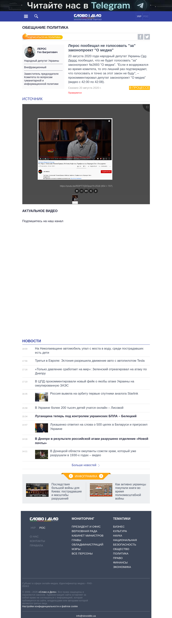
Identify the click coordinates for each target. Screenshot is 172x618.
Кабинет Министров (87, 535)
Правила (36, 545)
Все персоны (82, 553)
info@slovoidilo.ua (86, 615)
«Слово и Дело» (47, 592)
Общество (121, 549)
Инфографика (86, 476)
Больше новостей (86, 465)
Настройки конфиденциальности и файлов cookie (50, 606)
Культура (120, 531)
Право (118, 558)
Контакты (37, 541)
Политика (120, 553)
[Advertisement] (86, 261)
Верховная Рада (84, 531)
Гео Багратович (49, 50)
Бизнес (119, 526)
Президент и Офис (86, 526)
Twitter (147, 37)
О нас (34, 536)
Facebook (140, 37)
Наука (117, 535)
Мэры (76, 549)
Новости (31, 341)
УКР (139, 16)
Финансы (120, 562)
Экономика (122, 566)
